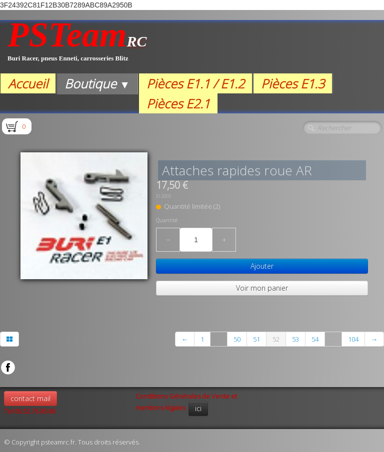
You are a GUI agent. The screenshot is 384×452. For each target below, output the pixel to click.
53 (295, 339)
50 (237, 339)
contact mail (30, 398)
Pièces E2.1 (178, 103)
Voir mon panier (262, 288)
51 (256, 339)
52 (276, 339)
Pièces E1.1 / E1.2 (195, 83)
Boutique (97, 83)
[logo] (77, 46)
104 (353, 339)
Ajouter (262, 266)
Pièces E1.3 (292, 83)
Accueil (28, 83)
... (218, 339)
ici (198, 408)
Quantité (167, 220)
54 (315, 339)
